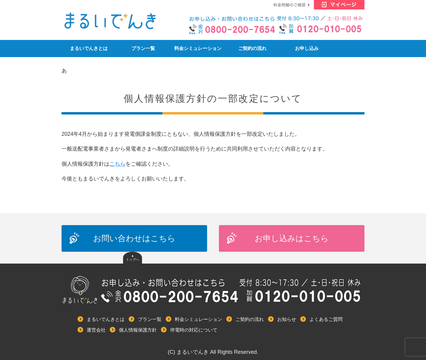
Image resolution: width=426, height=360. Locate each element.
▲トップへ (132, 258)
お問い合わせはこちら (134, 238)
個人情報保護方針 (138, 329)
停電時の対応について (193, 329)
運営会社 (96, 329)
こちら (117, 164)
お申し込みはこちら (292, 238)
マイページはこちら (339, 6)
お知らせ (286, 319)
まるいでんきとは (89, 48)
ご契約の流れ (252, 48)
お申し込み (307, 48)
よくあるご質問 (326, 319)
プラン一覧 (143, 48)
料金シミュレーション (198, 48)
